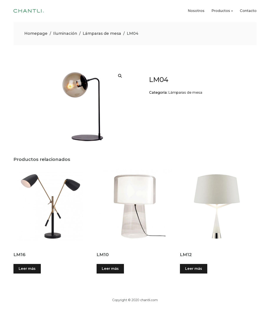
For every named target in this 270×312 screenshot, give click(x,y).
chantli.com (149, 300)
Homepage (36, 33)
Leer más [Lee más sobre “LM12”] (193, 269)
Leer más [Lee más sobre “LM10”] (110, 269)
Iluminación (65, 33)
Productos (220, 11)
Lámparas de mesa (102, 33)
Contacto (248, 11)
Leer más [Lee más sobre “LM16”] (27, 269)
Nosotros (196, 11)
